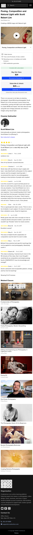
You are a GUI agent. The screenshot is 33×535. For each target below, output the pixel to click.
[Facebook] (5, 508)
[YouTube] (2, 508)
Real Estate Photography (8, 399)
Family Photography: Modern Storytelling (13, 326)
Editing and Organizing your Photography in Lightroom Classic (14, 350)
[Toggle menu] (30, 5)
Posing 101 (4, 375)
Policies (16, 533)
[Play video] (16, 35)
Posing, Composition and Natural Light (14, 47)
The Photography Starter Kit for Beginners (13, 423)
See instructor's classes (8, 137)
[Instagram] (9, 508)
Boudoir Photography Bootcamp (10, 445)
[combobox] (17, 5)
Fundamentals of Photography (10, 302)
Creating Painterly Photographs (10, 469)
